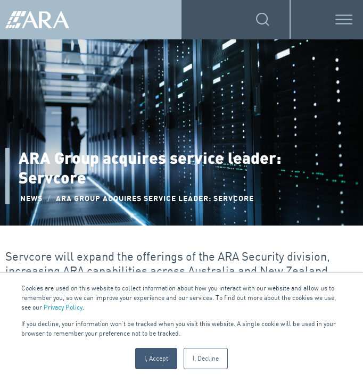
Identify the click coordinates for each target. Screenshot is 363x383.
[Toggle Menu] (343, 19)
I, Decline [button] (206, 358)
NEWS (31, 199)
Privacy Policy (63, 307)
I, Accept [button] (156, 358)
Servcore (28, 256)
